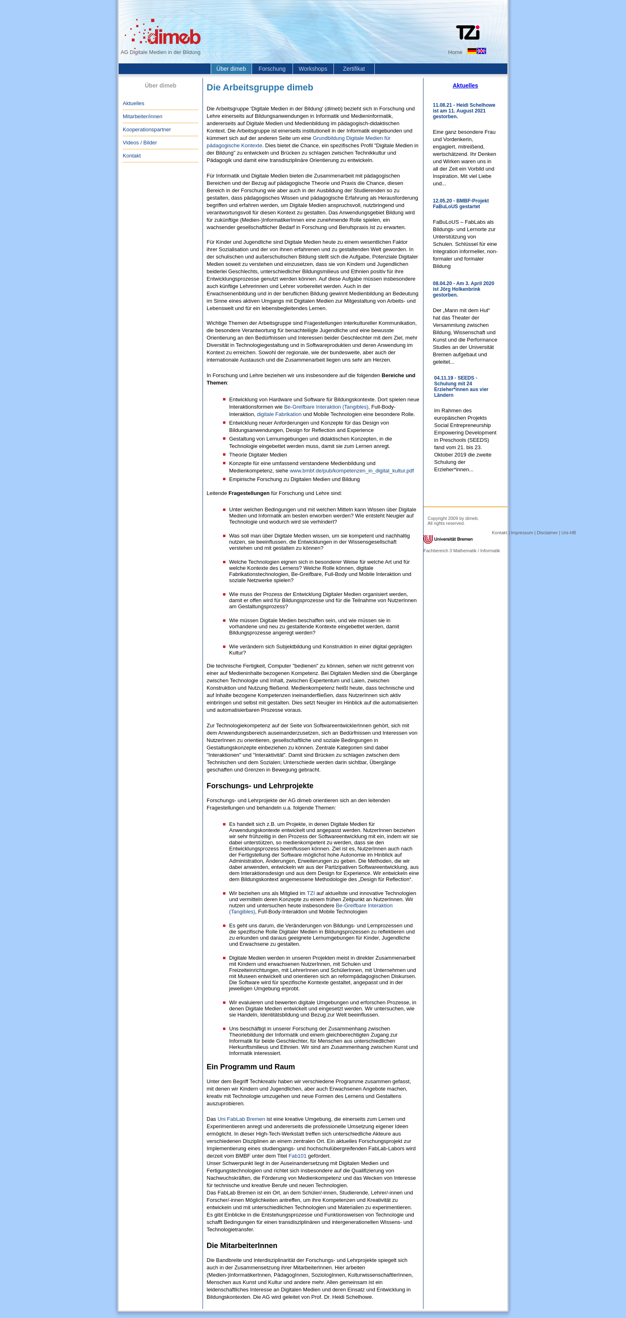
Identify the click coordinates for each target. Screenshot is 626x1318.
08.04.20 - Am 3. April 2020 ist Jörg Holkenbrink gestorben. (463, 289)
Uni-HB (568, 532)
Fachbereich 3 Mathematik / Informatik (461, 550)
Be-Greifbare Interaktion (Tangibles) (326, 407)
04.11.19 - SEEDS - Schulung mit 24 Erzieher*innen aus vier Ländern (461, 386)
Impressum (522, 532)
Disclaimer (547, 532)
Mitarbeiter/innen (142, 116)
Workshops (313, 68)
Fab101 (297, 1156)
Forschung (272, 68)
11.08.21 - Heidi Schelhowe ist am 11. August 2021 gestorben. (464, 110)
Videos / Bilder (140, 142)
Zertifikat (354, 68)
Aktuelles (133, 103)
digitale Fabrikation (279, 414)
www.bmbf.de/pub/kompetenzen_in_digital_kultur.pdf (352, 471)
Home (455, 52)
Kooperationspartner (147, 129)
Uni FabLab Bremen (241, 1119)
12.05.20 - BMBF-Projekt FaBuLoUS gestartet (461, 203)
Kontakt (132, 156)
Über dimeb (231, 68)
